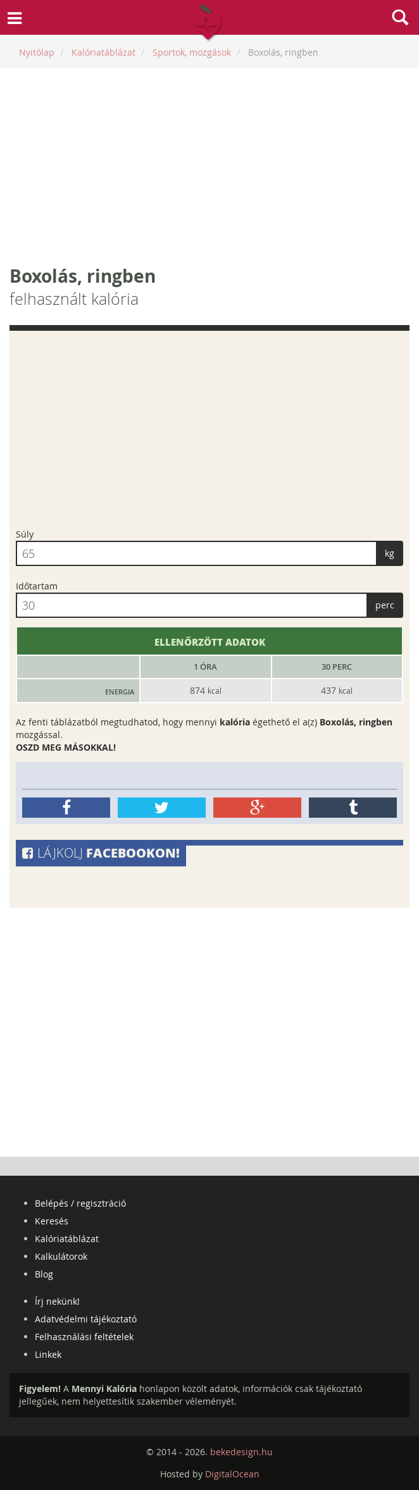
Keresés (51, 1221)
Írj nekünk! (57, 1301)
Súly (25, 534)
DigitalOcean (232, 1474)
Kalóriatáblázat (67, 1239)
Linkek (48, 1354)
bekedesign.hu (241, 1452)
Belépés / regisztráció (80, 1203)
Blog (44, 1274)
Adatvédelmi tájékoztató (86, 1319)
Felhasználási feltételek (84, 1337)
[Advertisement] (209, 165)
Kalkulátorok (61, 1256)
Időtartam (37, 586)
